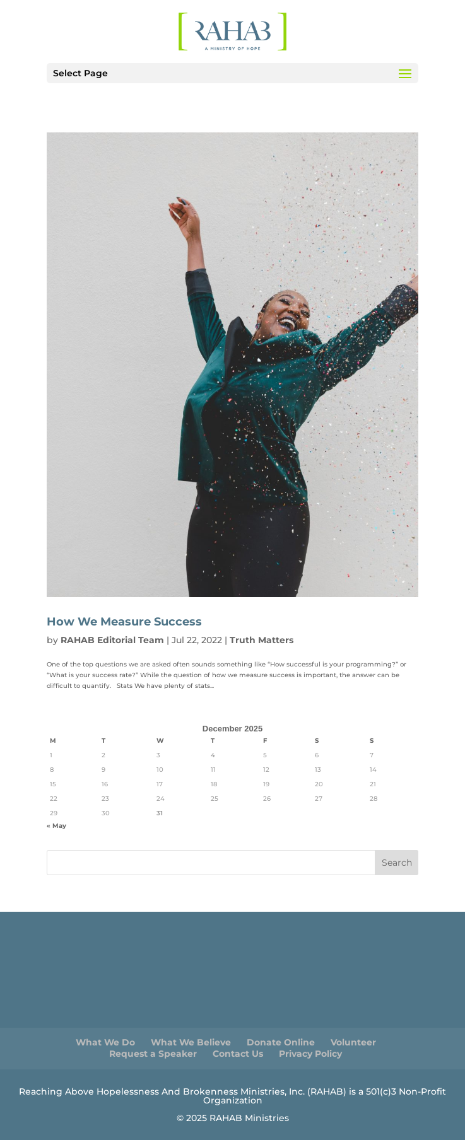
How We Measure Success (124, 622)
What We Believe (191, 1042)
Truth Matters (261, 640)
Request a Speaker (153, 1053)
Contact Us (238, 1053)
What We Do (105, 1042)
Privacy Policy (310, 1053)
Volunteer (353, 1042)
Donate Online (281, 1042)
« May (56, 826)
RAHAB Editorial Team (112, 640)
